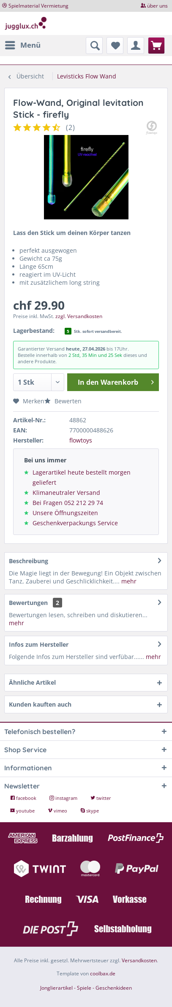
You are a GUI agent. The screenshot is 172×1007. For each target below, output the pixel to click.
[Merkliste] (114, 45)
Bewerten (63, 401)
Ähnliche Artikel (32, 682)
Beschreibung (28, 561)
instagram (64, 798)
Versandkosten (139, 960)
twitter (100, 798)
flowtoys (80, 440)
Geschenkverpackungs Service (75, 523)
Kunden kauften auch (40, 704)
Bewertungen (28, 603)
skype (89, 810)
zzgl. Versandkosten (78, 316)
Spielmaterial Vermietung (38, 5)
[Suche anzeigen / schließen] (94, 45)
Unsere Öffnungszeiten (65, 513)
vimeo (58, 810)
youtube (23, 810)
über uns (157, 5)
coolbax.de (102, 973)
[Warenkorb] (156, 45)
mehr (128, 581)
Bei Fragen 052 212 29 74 (68, 503)
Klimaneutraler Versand (66, 493)
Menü (23, 44)
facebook (24, 798)
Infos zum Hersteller (38, 644)
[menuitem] (22, 45)
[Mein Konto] (135, 45)
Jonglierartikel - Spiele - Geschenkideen (86, 987)
